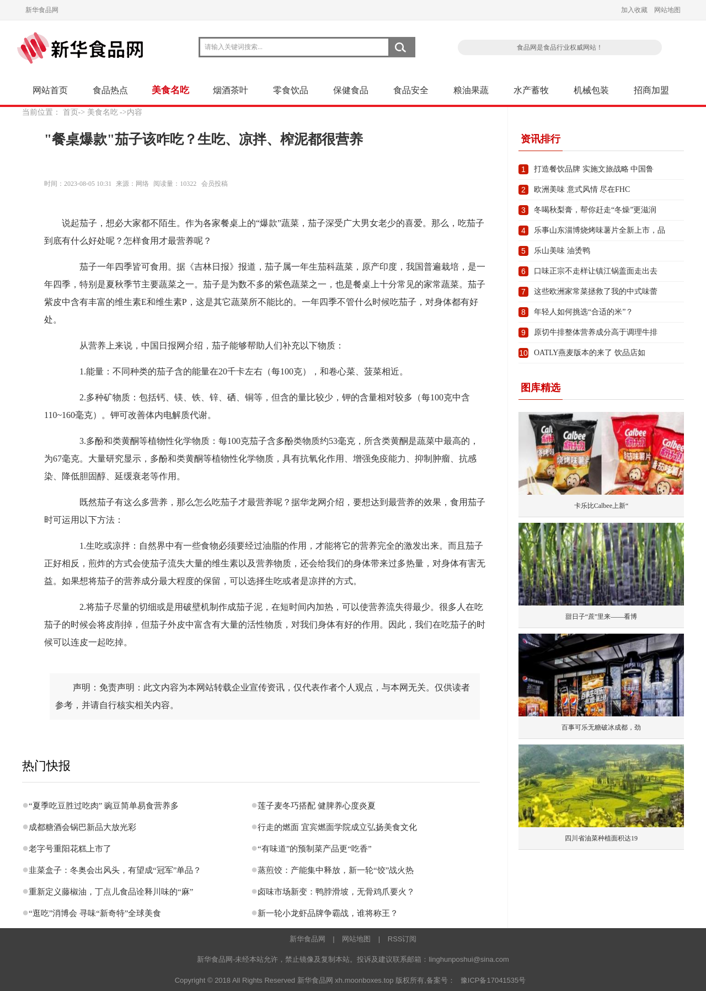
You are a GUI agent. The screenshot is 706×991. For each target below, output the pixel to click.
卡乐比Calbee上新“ (601, 506)
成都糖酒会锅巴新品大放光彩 (82, 827)
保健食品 (350, 90)
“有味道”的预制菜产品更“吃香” (315, 848)
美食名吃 (170, 90)
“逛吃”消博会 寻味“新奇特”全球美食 (95, 913)
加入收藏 (634, 10)
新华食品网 (41, 10)
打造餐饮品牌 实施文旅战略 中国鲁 (594, 169)
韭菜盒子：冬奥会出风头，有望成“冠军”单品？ (115, 870)
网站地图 (667, 10)
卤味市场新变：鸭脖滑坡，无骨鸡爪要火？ (336, 891)
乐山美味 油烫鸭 (562, 251)
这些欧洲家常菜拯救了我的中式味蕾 (595, 291)
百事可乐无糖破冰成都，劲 (601, 727)
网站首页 (50, 90)
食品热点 (110, 90)
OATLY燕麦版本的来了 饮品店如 (589, 353)
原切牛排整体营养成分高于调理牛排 (595, 332)
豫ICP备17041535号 (493, 980)
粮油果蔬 (471, 90)
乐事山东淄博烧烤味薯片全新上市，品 (599, 230)
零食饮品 (290, 90)
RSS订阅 (402, 939)
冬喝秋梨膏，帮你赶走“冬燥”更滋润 (595, 210)
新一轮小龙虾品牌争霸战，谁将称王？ (328, 913)
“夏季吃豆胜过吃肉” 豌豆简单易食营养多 (104, 805)
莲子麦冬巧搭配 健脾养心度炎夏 (317, 805)
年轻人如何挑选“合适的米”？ (583, 312)
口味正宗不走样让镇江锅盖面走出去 (595, 271)
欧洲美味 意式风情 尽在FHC (582, 189)
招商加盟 (651, 90)
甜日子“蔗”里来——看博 (601, 616)
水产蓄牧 (531, 90)
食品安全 (411, 90)
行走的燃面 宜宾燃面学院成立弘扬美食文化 (337, 827)
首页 (70, 112)
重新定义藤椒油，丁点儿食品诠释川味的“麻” (111, 891)
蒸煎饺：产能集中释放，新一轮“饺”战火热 (336, 870)
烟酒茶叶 (230, 90)
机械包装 (591, 90)
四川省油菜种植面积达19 (601, 838)
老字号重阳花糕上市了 (70, 848)
